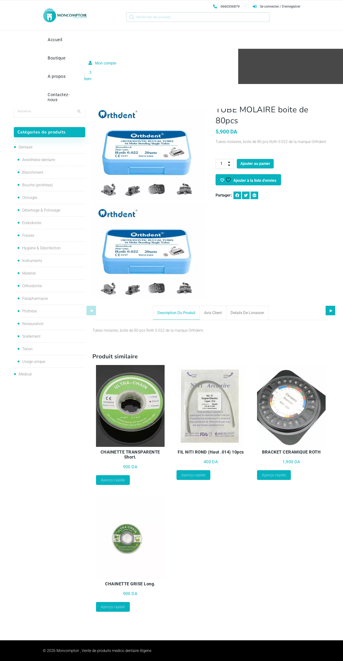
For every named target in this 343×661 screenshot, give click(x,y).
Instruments (32, 260)
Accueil (134, 71)
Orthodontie (154, 71)
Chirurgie (29, 197)
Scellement (31, 336)
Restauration (33, 323)
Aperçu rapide (113, 480)
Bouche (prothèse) (37, 185)
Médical (25, 374)
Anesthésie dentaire (38, 160)
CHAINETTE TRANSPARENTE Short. (130, 454)
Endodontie (31, 223)
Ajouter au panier (255, 163)
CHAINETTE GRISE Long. (130, 583)
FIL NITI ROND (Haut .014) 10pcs (211, 451)
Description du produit (176, 313)
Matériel (29, 273)
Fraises (28, 235)
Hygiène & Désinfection (41, 248)
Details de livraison (247, 313)
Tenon (27, 349)
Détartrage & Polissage (41, 210)
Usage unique (33, 361)
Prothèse (29, 311)
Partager (223, 195)
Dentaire (25, 147)
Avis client (213, 313)
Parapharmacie (35, 298)
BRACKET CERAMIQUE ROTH (291, 451)
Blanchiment (32, 172)
